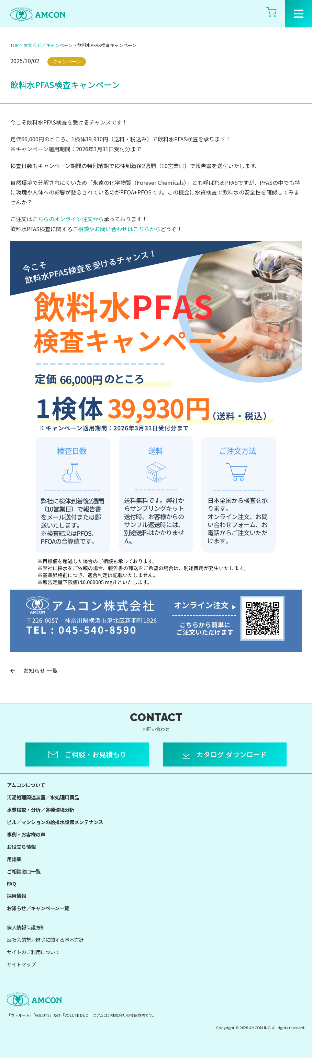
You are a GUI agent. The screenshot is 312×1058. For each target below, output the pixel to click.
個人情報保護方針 (26, 927)
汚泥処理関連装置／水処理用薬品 (43, 797)
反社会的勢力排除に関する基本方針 (45, 939)
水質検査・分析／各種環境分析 (40, 809)
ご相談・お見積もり (95, 754)
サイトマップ (21, 964)
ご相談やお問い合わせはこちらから (116, 229)
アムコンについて (26, 784)
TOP (14, 45)
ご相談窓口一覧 (24, 871)
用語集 (14, 859)
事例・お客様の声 (26, 834)
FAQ (11, 883)
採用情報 (16, 895)
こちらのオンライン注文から (68, 219)
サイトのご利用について (33, 951)
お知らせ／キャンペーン (48, 45)
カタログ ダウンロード (232, 754)
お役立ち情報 (21, 846)
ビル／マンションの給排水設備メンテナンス (55, 821)
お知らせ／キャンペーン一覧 (38, 908)
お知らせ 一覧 (34, 670)
